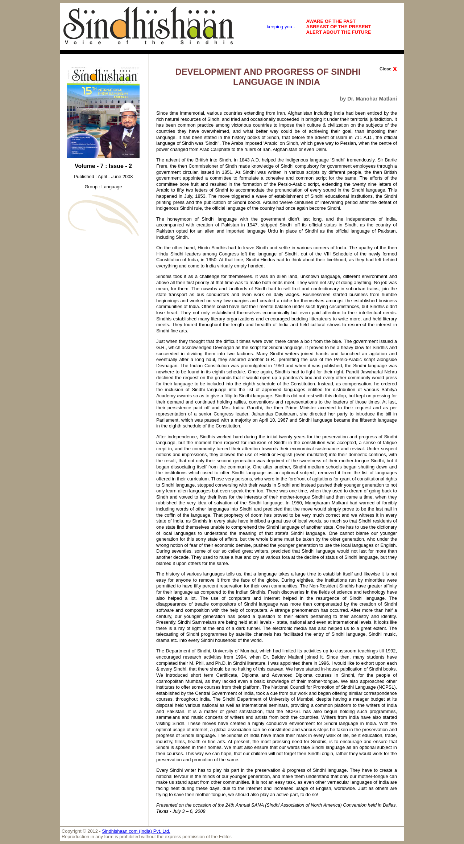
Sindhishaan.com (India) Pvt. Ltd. (136, 831)
